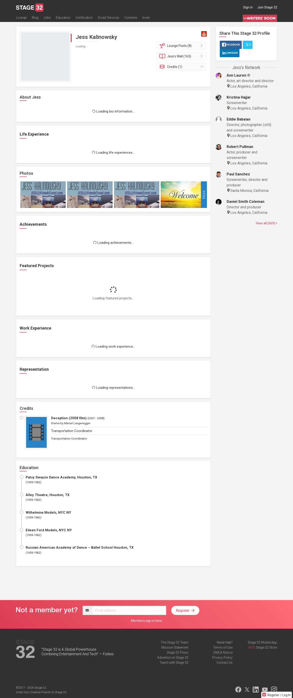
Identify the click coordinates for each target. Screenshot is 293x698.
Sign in (248, 7)
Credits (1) (182, 67)
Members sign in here (146, 621)
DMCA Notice (223, 652)
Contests (130, 17)
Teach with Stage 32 (174, 662)
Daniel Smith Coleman (245, 201)
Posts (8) (182, 45)
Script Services (108, 17)
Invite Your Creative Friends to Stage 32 (41, 692)
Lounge (21, 17)
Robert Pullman (240, 147)
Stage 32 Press (177, 652)
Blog (35, 17)
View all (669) (266, 223)
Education (63, 17)
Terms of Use (223, 647)
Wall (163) (182, 56)
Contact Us (225, 662)
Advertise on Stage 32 (172, 657)
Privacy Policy (222, 657)
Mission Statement (174, 647)
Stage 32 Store (266, 647)
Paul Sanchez (238, 174)
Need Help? (225, 642)
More (204, 195)
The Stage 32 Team (174, 642)
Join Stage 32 (267, 7)
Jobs (47, 17)
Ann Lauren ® (238, 75)
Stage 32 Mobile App (262, 642)
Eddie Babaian (238, 119)
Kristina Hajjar (239, 97)
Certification (84, 17)
